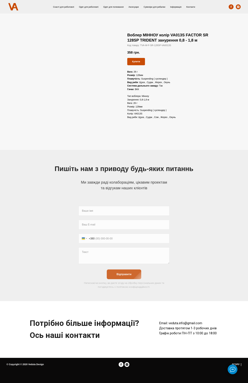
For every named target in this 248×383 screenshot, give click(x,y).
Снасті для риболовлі (63, 7)
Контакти (190, 7)
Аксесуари (134, 7)
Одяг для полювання (113, 7)
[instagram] (238, 6)
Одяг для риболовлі (88, 7)
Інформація (176, 7)
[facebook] (231, 6)
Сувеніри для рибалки (154, 7)
